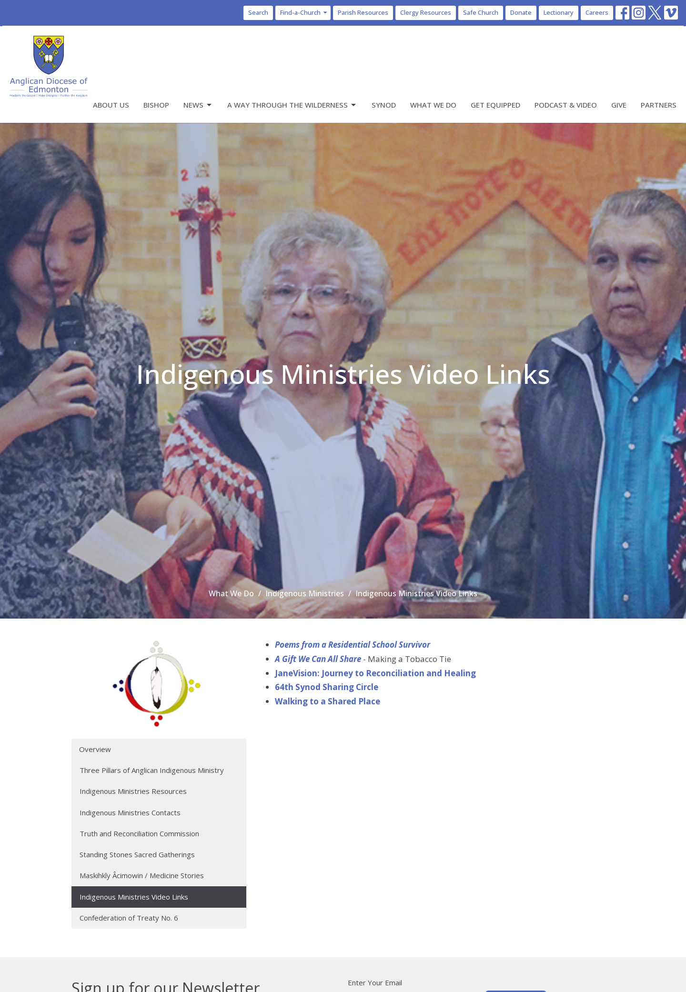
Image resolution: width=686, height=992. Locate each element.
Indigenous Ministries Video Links (134, 897)
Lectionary (559, 12)
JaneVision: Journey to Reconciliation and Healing (375, 673)
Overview (95, 749)
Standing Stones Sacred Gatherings (137, 854)
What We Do (433, 105)
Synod (384, 105)
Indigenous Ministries (304, 593)
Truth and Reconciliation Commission (139, 833)
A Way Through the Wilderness (292, 105)
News (198, 105)
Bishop (156, 105)
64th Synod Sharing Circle (326, 686)
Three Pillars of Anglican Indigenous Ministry (152, 770)
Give (618, 105)
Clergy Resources (425, 12)
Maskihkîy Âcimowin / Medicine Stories (142, 875)
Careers (596, 12)
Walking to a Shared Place (327, 701)
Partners (658, 105)
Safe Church (480, 12)
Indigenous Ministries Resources (133, 791)
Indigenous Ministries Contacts (130, 812)
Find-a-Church (304, 12)
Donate (521, 12)
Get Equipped (495, 105)
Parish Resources (363, 12)
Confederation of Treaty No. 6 (129, 917)
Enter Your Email (375, 982)
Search (258, 12)
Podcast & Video (566, 105)
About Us (111, 105)
